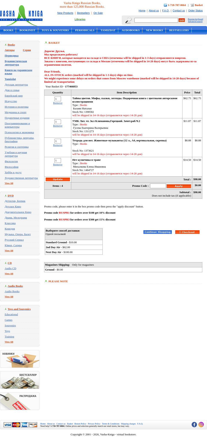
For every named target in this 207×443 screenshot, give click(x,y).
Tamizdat (108, 30)
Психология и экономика (19, 132)
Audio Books (12, 291)
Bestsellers (83, 13)
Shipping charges (128, 424)
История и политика (16, 106)
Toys (7, 331)
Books (8, 30)
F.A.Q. (165, 10)
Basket (199, 5)
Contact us (179, 10)
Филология (11, 161)
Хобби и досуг (13, 172)
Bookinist (27, 30)
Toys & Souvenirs (55, 30)
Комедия (10, 228)
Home (141, 10)
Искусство (11, 101)
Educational (11, 314)
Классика (10, 223)
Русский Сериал (14, 239)
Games (8, 319)
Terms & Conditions (111, 424)
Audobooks (131, 30)
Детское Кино (13, 206)
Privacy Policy (94, 424)
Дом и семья (12, 90)
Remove (57, 102)
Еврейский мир (14, 95)
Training (9, 336)
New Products (65, 13)
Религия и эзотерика (17, 146)
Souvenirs (10, 325)
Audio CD (10, 268)
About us (154, 10)
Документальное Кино (18, 212)
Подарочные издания (17, 117)
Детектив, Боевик (15, 201)
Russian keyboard (195, 19)
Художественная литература (21, 178)
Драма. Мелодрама (16, 217)
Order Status (195, 10)
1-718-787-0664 (177, 5)
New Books (154, 30)
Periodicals (84, 30)
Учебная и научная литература (16, 154)
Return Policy (80, 424)
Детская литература (16, 84)
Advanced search (195, 21)
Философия (11, 166)
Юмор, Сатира (13, 245)
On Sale (98, 13)
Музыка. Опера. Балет (18, 234)
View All (9, 183)
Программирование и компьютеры (17, 125)
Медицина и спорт (15, 112)
